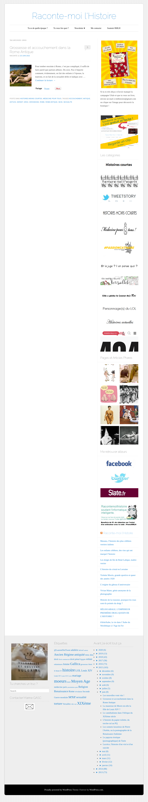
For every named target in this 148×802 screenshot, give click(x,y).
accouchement (75, 98)
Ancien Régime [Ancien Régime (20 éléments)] (64, 654)
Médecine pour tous (52, 98)
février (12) (107, 762)
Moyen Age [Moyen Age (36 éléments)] (80, 681)
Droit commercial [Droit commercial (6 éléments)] (64, 659)
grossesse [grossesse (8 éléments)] (84, 664)
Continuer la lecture (45, 80)
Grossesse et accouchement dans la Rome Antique (40, 49)
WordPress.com (96, 790)
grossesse (34, 102)
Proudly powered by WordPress (58, 790)
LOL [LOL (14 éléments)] (78, 670)
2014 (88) (102, 769)
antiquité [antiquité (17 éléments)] (79, 654)
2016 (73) (102, 664)
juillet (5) (106, 688)
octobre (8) (107, 678)
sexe (60, 102)
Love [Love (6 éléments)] (70, 676)
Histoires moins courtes (31, 98)
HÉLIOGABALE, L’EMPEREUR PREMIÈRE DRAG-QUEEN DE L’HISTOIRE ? (115, 612)
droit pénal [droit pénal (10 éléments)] (75, 659)
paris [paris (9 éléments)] (65, 687)
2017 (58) (102, 660)
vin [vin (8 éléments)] (72, 704)
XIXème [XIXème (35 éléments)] (84, 703)
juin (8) (105, 692)
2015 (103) (103, 667)
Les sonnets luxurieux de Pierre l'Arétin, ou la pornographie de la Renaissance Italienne (117, 730)
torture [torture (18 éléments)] (58, 703)
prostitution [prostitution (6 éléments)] (71, 687)
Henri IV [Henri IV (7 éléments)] (59, 671)
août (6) (105, 685)
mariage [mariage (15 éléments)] (76, 675)
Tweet (46, 89)
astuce (13, 102)
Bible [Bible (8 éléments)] (87, 655)
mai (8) (105, 751)
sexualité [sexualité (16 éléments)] (81, 697)
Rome (42, 102)
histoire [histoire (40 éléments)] (68, 670)
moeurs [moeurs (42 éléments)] (60, 681)
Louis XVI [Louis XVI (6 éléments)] (64, 676)
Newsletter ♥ (80, 28)
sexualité (67, 102)
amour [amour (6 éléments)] (86, 650)
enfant (20, 102)
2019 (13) (102, 653)
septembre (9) (108, 681)
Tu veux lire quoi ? (61, 28)
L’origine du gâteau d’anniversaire (115, 584)
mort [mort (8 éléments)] (69, 682)
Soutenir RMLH (113, 28)
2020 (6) (102, 650)
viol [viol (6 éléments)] (75, 704)
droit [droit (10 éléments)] (56, 659)
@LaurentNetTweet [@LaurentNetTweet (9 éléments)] (62, 650)
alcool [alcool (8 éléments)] (81, 650)
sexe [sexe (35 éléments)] (72, 697)
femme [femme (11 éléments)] (66, 664)
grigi (26, 102)
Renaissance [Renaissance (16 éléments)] (61, 691)
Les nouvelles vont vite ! (113, 695)
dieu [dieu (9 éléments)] (92, 655)
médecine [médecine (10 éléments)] (58, 687)
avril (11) (106, 755)
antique (86, 98)
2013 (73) (102, 772)
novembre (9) (108, 674)
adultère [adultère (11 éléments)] (74, 650)
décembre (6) (108, 671)
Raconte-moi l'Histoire (74, 16)
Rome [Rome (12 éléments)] (71, 691)
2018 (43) (102, 657)
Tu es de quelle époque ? (38, 28)
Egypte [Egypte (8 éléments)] (83, 659)
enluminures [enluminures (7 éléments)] (58, 664)
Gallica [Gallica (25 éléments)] (75, 664)
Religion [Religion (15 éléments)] (83, 686)
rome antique (52, 102)
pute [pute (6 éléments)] (76, 687)
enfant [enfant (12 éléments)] (89, 659)
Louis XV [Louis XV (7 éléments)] (57, 676)
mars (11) (106, 758)
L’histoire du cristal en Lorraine (114, 569)
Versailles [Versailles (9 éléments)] (67, 704)
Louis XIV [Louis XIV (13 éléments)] (86, 670)
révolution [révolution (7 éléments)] (78, 692)
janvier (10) (107, 765)
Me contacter (96, 28)
